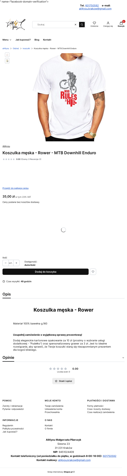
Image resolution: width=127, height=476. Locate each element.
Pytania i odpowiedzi (13, 409)
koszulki (26, 48)
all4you (5, 48)
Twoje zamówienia (54, 406)
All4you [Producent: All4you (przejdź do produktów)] (6, 146)
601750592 (92, 5)
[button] (82, 24)
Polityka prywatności (13, 428)
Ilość (4, 257)
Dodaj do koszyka (45, 271)
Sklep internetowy (60, 472)
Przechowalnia (52, 412)
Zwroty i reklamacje (12, 406)
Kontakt (49, 425)
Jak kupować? (9, 431)
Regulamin (7, 425)
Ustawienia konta (53, 409)
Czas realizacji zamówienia (101, 412)
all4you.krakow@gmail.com (95, 8)
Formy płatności (95, 406)
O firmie (49, 428)
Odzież (16, 48)
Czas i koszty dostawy (98, 409)
